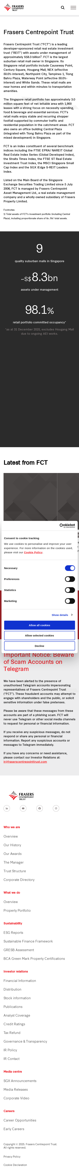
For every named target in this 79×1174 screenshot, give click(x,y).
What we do (12, 893)
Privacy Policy (12, 1157)
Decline (39, 645)
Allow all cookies (39, 625)
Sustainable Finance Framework (28, 941)
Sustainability (13, 923)
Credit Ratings (14, 1024)
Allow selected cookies (39, 635)
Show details (60, 614)
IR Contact (11, 1059)
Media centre (13, 1072)
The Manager (14, 862)
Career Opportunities (20, 1120)
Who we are (12, 827)
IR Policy (10, 1050)
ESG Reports (13, 933)
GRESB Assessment (19, 950)
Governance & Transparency (25, 1041)
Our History (12, 845)
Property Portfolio (17, 911)
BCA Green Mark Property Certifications (34, 959)
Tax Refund (12, 1033)
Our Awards (13, 854)
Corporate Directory (19, 880)
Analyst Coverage (17, 1015)
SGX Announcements (20, 1081)
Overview (11, 836)
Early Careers (14, 1129)
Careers (9, 1111)
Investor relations (16, 971)
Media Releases (16, 1090)
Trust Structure (15, 871)
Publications (13, 1007)
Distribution (12, 989)
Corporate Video (16, 1098)
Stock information (17, 998)
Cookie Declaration (15, 1165)
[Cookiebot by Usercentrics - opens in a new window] (59, 525)
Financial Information (20, 981)
